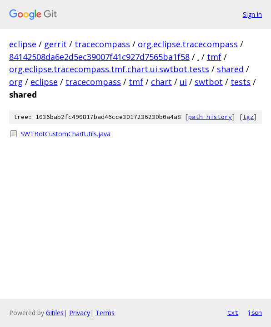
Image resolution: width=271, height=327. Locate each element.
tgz (248, 117)
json (254, 312)
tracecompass (102, 44)
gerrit (55, 44)
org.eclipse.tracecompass (188, 44)
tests (241, 81)
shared (230, 69)
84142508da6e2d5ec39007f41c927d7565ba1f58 (99, 56)
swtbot (209, 81)
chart (161, 81)
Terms (105, 312)
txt (232, 312)
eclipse (22, 44)
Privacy (79, 312)
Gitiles (55, 312)
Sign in (252, 14)
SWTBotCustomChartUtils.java (65, 133)
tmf (214, 56)
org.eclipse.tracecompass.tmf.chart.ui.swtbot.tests (109, 69)
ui (183, 81)
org (16, 81)
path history (210, 117)
